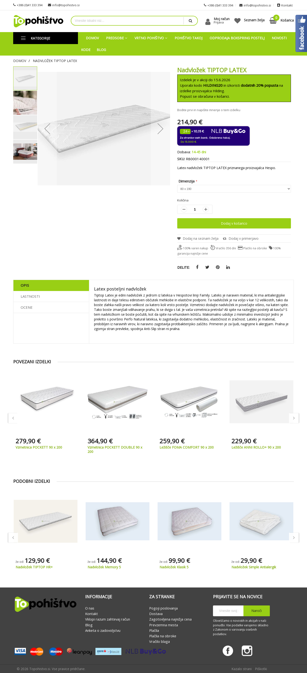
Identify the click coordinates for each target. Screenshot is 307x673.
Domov (19, 60)
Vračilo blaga (159, 641)
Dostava (156, 613)
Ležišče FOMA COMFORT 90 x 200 (186, 447)
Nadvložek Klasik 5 (174, 567)
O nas (89, 608)
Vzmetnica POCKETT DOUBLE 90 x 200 (115, 449)
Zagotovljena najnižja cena (170, 619)
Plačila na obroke (162, 635)
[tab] (51, 285)
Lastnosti (30, 296)
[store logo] (38, 21)
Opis (25, 285)
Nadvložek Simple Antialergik (253, 567)
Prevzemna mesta (163, 624)
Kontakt (91, 613)
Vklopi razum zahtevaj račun (107, 619)
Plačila (154, 630)
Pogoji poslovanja (163, 608)
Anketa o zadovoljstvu (102, 630)
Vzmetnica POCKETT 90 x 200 (39, 447)
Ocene (27, 307)
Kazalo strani (241, 669)
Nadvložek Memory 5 (104, 567)
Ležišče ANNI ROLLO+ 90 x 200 (256, 447)
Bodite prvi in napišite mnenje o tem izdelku (208, 110)
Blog (89, 624)
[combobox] (127, 20)
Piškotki (261, 669)
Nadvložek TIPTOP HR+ (34, 567)
